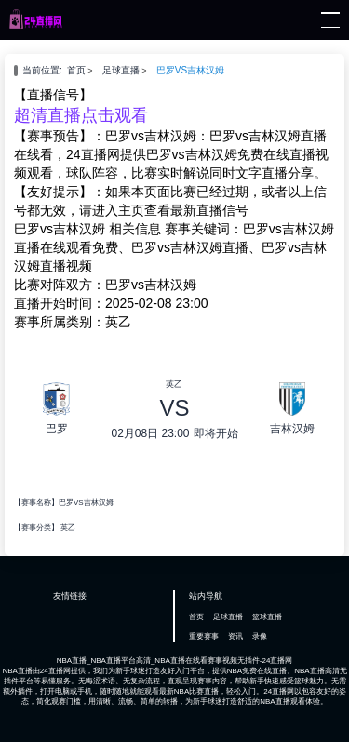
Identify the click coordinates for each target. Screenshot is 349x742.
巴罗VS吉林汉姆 (190, 70)
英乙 (67, 527)
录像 (259, 636)
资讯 (235, 636)
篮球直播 (267, 617)
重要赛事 (204, 636)
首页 (76, 70)
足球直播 (121, 70)
